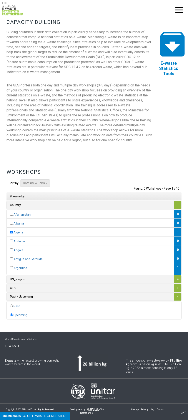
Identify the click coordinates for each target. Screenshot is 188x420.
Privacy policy (148, 409)
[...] (11, 214)
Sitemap (135, 409)
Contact (160, 409)
